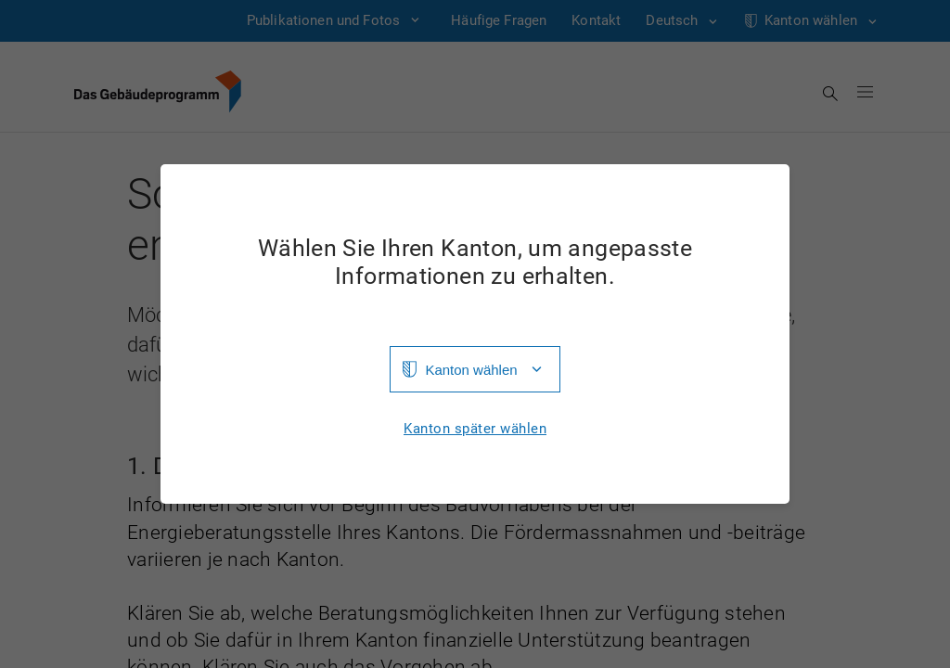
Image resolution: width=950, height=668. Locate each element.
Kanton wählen (471, 370)
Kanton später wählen (475, 429)
